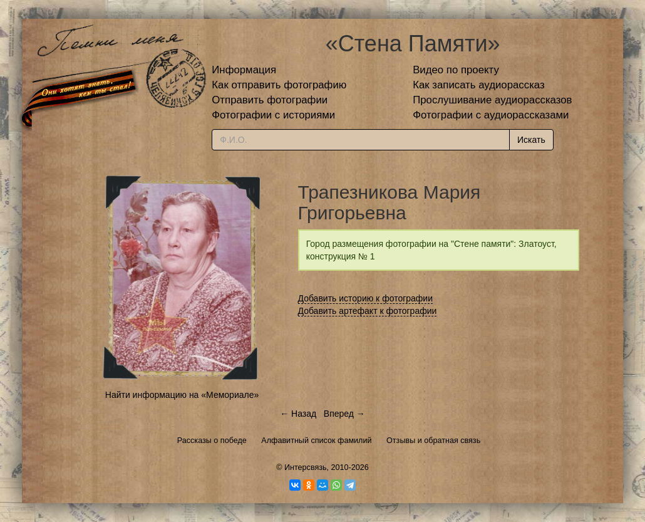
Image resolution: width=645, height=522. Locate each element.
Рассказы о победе (212, 440)
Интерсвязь (305, 467)
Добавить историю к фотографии (365, 298)
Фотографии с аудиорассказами (491, 115)
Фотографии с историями (273, 115)
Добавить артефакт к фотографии (367, 311)
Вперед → (344, 414)
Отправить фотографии (270, 100)
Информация (244, 70)
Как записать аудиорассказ (479, 85)
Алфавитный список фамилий (316, 440)
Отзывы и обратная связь (433, 440)
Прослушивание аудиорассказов (492, 100)
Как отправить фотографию (279, 85)
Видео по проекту (456, 70)
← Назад (298, 414)
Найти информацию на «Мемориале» (182, 395)
